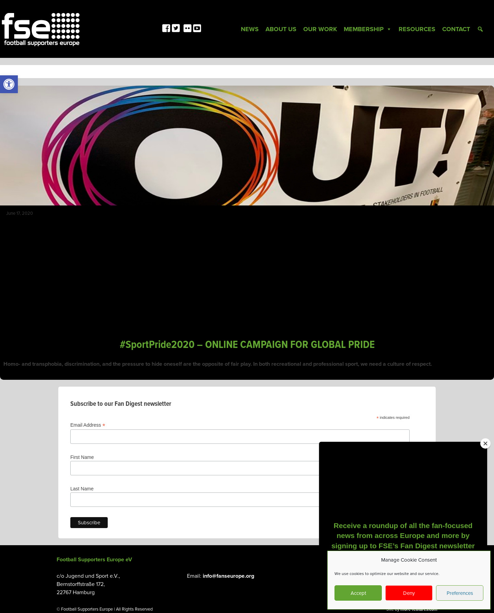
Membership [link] (368, 29)
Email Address (87, 425)
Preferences (460, 593)
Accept (358, 593)
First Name (82, 457)
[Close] (485, 443)
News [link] (250, 29)
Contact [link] (456, 29)
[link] (9, 84)
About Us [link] (281, 29)
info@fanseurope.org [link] (228, 576)
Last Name (82, 488)
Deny (409, 593)
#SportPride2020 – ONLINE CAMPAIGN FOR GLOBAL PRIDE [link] (247, 345)
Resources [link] (417, 29)
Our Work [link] (320, 29)
